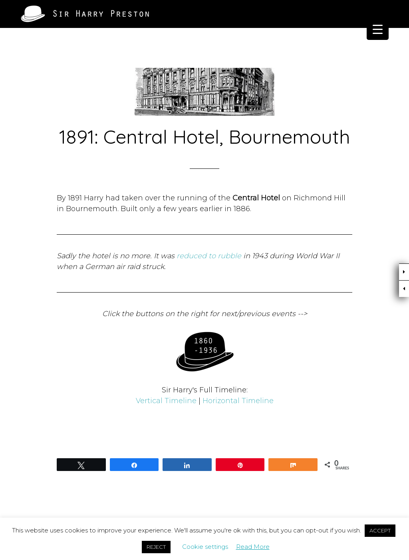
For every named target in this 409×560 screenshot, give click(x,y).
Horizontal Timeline (238, 400)
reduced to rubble (209, 255)
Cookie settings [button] (205, 546)
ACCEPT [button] (380, 530)
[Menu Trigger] (378, 29)
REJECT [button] (156, 547)
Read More (253, 546)
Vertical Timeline (166, 400)
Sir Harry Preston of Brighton (85, 14)
